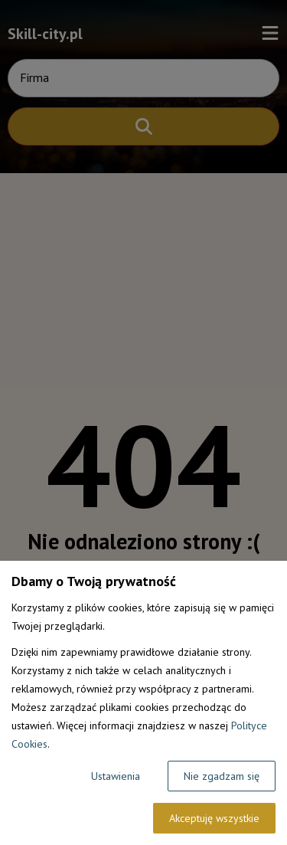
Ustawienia (115, 776)
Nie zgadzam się (221, 776)
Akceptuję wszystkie (214, 818)
